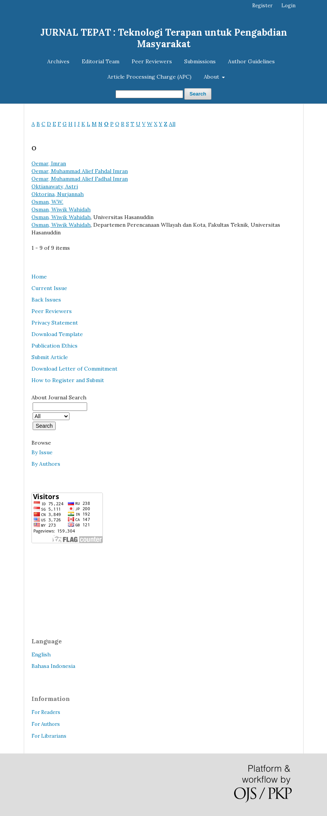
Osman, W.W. (47, 201)
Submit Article (49, 357)
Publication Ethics (54, 345)
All (172, 123)
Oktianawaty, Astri (54, 186)
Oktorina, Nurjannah (57, 194)
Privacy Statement (54, 322)
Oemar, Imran (48, 163)
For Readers (45, 712)
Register (262, 5)
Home (39, 276)
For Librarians (48, 736)
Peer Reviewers (152, 61)
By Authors (45, 463)
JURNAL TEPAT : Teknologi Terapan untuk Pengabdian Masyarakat (163, 38)
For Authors (45, 724)
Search (198, 94)
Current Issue (49, 288)
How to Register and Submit (67, 380)
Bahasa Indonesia (53, 666)
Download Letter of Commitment (74, 368)
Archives (58, 61)
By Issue (42, 452)
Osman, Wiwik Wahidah (61, 209)
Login (288, 5)
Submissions (200, 61)
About (212, 76)
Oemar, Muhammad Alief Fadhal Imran (79, 178)
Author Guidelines (251, 61)
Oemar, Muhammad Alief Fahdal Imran (79, 171)
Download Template (57, 334)
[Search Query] (149, 94)
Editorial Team (100, 61)
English (41, 654)
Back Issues (46, 299)
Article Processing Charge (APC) (149, 76)
